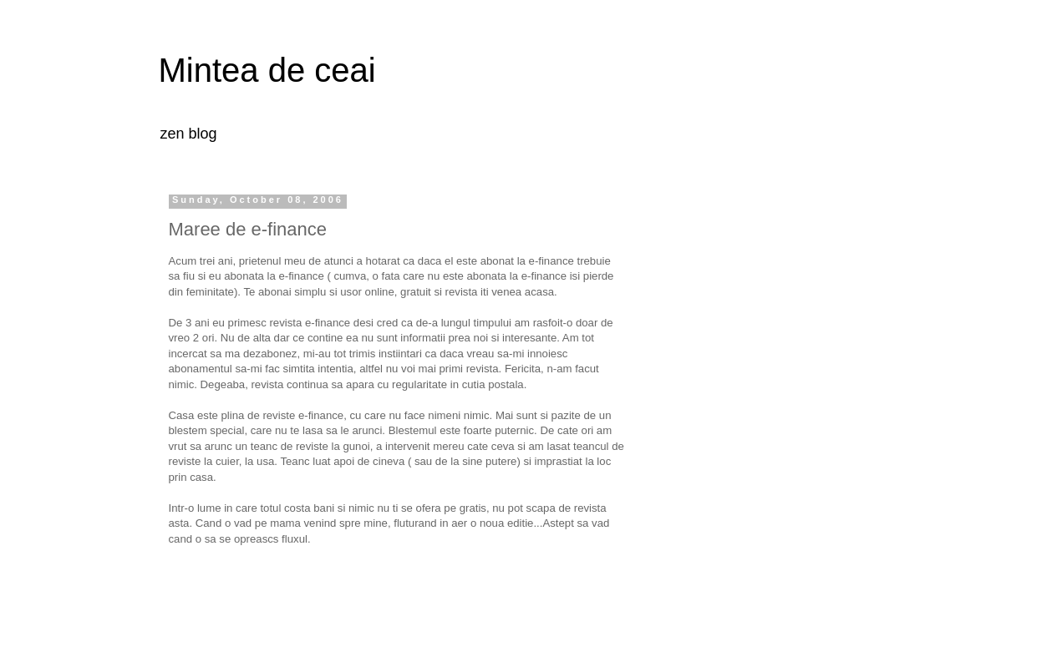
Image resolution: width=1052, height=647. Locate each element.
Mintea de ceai (267, 70)
